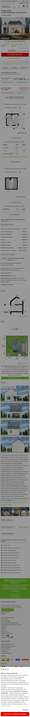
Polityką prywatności (6, 705)
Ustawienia (25, 709)
